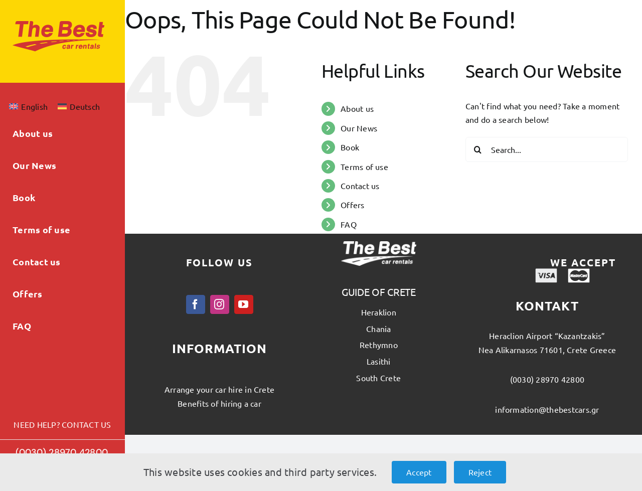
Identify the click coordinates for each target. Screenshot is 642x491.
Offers (352, 205)
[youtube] (243, 304)
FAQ (349, 224)
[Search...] (546, 149)
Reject (480, 472)
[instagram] (219, 304)
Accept (418, 472)
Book (350, 147)
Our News (359, 128)
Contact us (360, 186)
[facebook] (195, 304)
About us (357, 108)
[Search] (478, 149)
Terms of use (364, 166)
